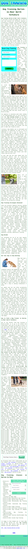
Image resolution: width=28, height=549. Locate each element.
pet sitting (20, 469)
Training (3, 129)
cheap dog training (10, 427)
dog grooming (14, 470)
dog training (15, 26)
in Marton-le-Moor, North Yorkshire (22, 69)
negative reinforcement (20, 222)
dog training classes (13, 45)
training (24, 61)
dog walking (21, 465)
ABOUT (15, 5)
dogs (9, 74)
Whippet (3, 244)
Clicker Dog (15, 517)
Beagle (13, 253)
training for (4, 215)
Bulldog (15, 246)
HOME (12, 5)
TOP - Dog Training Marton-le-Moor (10, 527)
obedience (3, 232)
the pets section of (16, 370)
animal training (6, 463)
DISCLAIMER (24, 5)
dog (21, 106)
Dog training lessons (13, 117)
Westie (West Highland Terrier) (16, 243)
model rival (5, 228)
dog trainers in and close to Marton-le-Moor (13, 352)
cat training (8, 468)
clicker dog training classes (5, 387)
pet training (12, 462)
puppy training (20, 418)
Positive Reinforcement (18, 515)
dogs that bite (20, 415)
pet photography (14, 466)
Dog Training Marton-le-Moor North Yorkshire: (14, 18)
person (10, 522)
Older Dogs (13, 496)
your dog (7, 147)
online (12, 369)
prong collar (12, 230)
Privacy (25, 536)
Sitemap (3, 536)
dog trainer (13, 40)
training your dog (14, 99)
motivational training (7, 222)
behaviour (12, 130)
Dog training (10, 190)
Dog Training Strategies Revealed (11, 202)
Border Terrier (22, 250)
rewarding (8, 301)
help (10, 198)
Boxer (24, 248)
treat (14, 103)
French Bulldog (22, 246)
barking (6, 280)
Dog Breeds (4, 235)
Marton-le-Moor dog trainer (13, 151)
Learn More (19, 548)
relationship (10, 221)
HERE (5, 329)
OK (24, 548)
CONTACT (19, 5)
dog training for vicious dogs (9, 405)
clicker (21, 229)
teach (18, 53)
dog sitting (8, 472)
